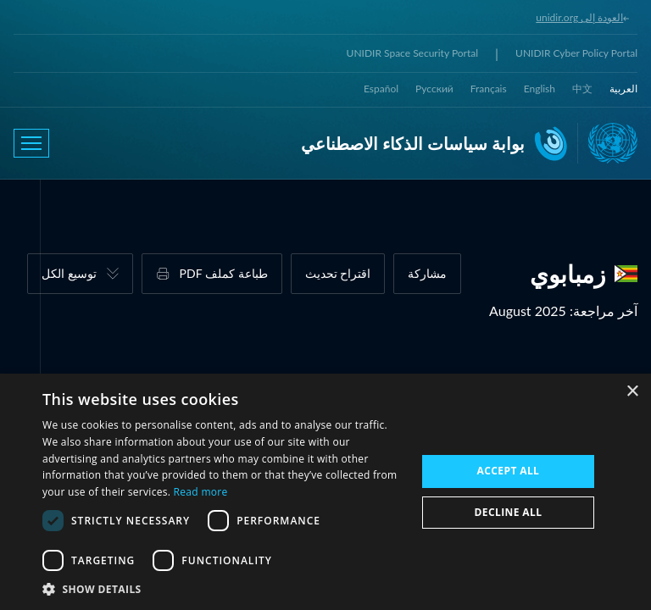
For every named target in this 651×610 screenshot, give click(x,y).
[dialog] (325, 492)
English (539, 88)
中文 (582, 88)
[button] (223, 588)
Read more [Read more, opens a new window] (201, 492)
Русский (434, 88)
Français (488, 88)
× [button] (632, 391)
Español (381, 88)
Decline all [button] (508, 512)
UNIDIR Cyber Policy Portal (576, 53)
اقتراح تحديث (338, 273)
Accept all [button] (508, 470)
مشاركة (427, 273)
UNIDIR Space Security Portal (412, 53)
